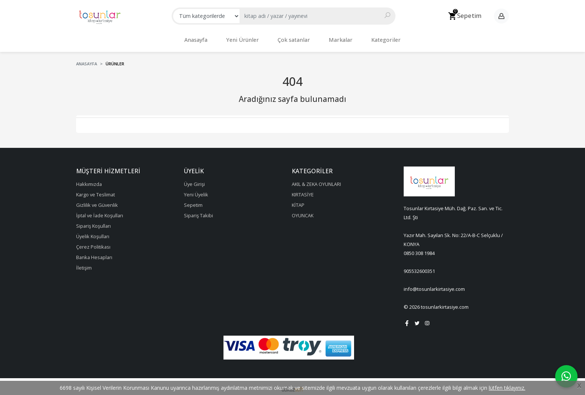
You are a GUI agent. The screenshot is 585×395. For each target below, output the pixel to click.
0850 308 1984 (419, 249)
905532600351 (419, 267)
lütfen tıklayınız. (507, 387)
